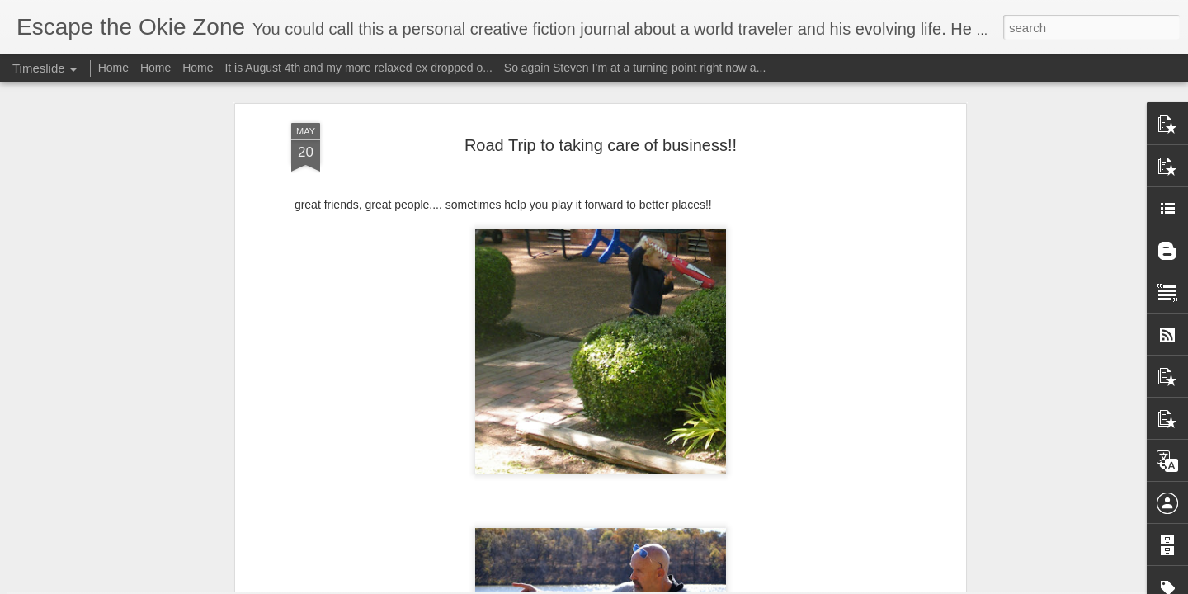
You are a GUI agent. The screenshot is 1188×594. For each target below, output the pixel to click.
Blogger (645, 585)
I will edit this (788, 572)
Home (113, 67)
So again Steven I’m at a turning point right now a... (635, 67)
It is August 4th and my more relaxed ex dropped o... (358, 67)
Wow (258, 529)
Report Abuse (694, 585)
